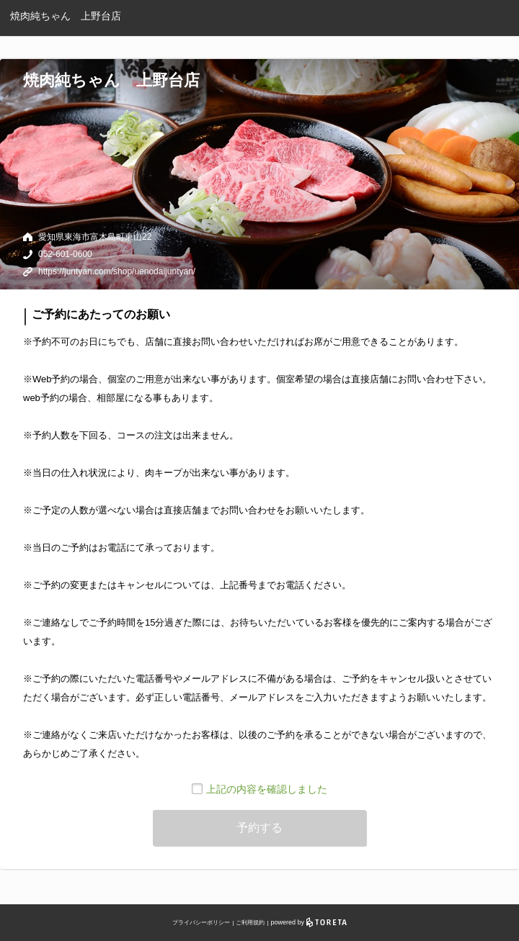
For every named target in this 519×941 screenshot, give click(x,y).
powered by (309, 922)
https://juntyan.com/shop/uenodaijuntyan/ (116, 271)
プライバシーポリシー (201, 922)
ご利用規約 (250, 922)
